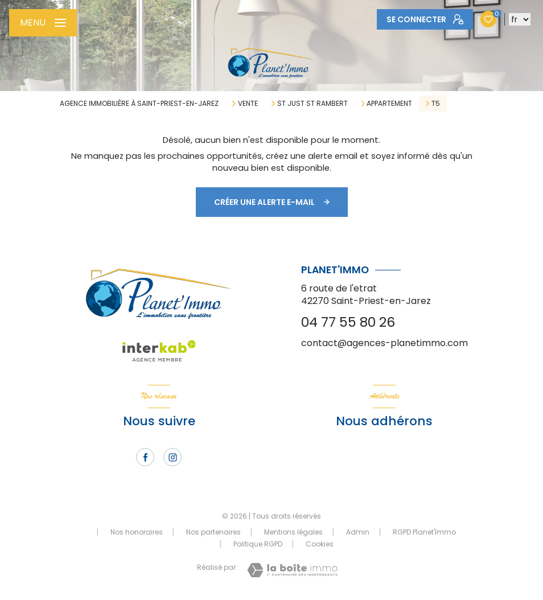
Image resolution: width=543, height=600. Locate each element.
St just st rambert (312, 103)
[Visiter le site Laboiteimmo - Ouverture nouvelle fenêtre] (292, 570)
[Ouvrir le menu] (43, 22)
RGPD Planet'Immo (424, 532)
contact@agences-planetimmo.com (384, 343)
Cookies (320, 544)
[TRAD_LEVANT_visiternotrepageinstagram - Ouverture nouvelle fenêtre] (172, 457)
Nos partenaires (213, 532)
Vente (248, 103)
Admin (357, 532)
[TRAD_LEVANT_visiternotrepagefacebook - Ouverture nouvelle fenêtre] (145, 457)
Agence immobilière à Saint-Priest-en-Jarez (139, 103)
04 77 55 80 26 (348, 322)
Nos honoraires (136, 532)
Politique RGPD (257, 544)
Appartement (389, 103)
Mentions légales (293, 532)
